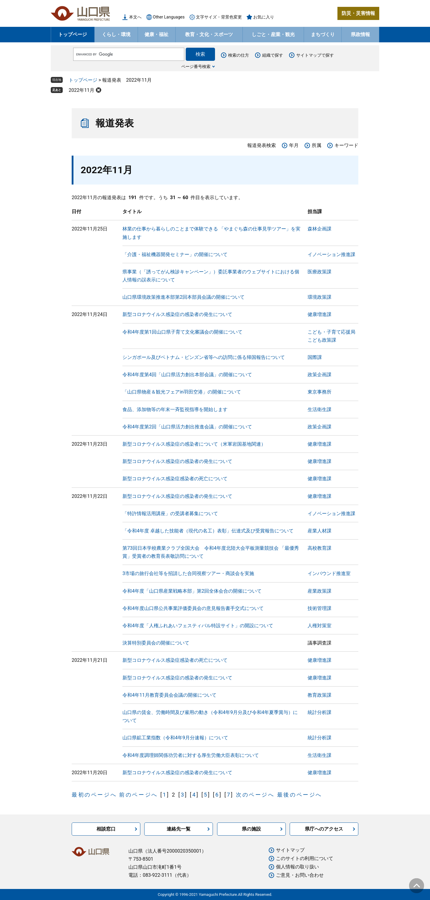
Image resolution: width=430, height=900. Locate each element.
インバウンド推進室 (329, 573)
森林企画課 (319, 229)
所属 (316, 145)
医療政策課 (319, 272)
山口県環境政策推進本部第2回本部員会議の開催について (183, 297)
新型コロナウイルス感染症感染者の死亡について (175, 478)
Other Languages (169, 17)
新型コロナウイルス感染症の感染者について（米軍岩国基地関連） (194, 444)
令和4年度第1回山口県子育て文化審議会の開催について (182, 332)
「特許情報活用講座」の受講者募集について (170, 513)
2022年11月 (81, 90)
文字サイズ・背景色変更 (219, 17)
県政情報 (360, 34)
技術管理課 (319, 608)
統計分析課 (319, 712)
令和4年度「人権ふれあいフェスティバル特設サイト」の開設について (197, 625)
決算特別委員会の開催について (155, 643)
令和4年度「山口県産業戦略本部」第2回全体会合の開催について (192, 591)
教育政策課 (319, 695)
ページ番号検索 (196, 66)
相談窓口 (106, 829)
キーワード (346, 145)
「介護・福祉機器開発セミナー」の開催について (175, 254)
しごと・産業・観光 (273, 34)
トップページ (72, 34)
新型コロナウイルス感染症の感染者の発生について (177, 314)
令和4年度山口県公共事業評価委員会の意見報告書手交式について (193, 608)
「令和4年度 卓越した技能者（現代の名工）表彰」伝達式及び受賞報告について (208, 531)
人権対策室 (319, 625)
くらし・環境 (116, 34)
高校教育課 (319, 548)
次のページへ (255, 794)
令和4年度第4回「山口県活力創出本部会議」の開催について (187, 374)
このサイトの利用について (304, 858)
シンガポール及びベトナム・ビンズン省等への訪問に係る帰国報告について (203, 357)
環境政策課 (319, 297)
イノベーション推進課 (331, 254)
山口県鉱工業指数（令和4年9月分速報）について (175, 738)
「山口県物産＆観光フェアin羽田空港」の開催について (181, 392)
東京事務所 (319, 392)
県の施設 (251, 829)
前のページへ (138, 794)
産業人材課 (319, 531)
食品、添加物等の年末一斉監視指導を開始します (175, 409)
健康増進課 (319, 314)
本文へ (135, 17)
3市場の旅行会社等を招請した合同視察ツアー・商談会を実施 (188, 573)
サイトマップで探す (315, 55)
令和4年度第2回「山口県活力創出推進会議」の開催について (187, 427)
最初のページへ (94, 794)
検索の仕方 (238, 55)
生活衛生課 (319, 409)
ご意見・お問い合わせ (300, 875)
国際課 (315, 357)
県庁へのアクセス (324, 829)
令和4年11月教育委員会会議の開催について (169, 695)
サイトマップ (290, 850)
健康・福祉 (156, 34)
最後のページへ (299, 794)
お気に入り (263, 17)
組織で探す (272, 55)
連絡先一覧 (179, 829)
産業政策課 (319, 591)
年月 (294, 145)
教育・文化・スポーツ (209, 34)
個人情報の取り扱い (297, 867)
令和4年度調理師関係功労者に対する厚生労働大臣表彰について (190, 755)
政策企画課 (319, 374)
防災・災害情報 (358, 13)
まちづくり (323, 34)
